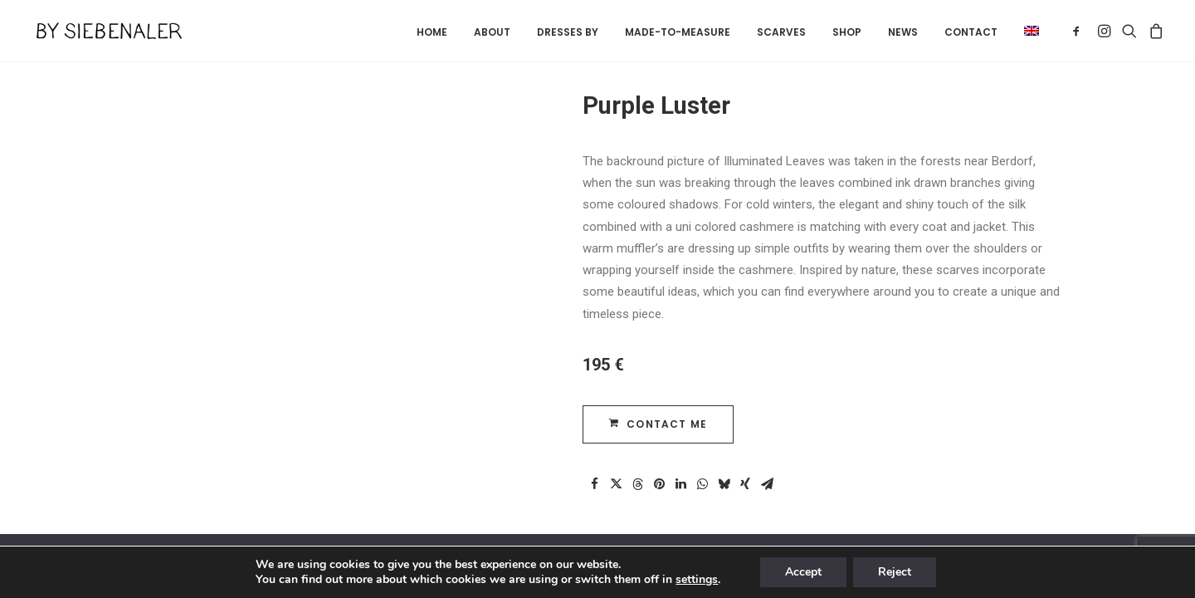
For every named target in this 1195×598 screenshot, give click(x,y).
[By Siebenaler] (102, 30)
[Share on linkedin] (680, 484)
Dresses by (567, 32)
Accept (803, 572)
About (492, 32)
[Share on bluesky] (724, 484)
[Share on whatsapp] (702, 484)
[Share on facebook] (594, 484)
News (903, 32)
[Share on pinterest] (659, 484)
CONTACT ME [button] (658, 424)
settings (697, 579)
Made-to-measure (677, 32)
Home (432, 32)
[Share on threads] (637, 484)
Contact (970, 32)
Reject (894, 572)
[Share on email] (767, 484)
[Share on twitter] (616, 484)
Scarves (781, 32)
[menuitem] (432, 32)
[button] (1025, 30)
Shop (846, 32)
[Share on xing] (745, 484)
